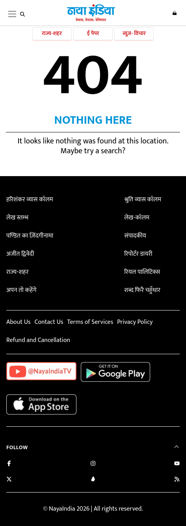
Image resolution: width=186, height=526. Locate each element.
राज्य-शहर (52, 33)
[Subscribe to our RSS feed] (177, 480)
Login (174, 13)
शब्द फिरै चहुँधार (142, 290)
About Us (18, 322)
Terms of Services (90, 322)
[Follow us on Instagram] (93, 464)
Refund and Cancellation (38, 340)
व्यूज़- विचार (134, 33)
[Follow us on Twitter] (9, 480)
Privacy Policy (135, 322)
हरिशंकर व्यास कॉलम (29, 199)
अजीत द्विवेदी (20, 254)
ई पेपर (93, 33)
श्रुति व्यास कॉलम (142, 199)
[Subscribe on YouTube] (177, 464)
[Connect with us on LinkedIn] (93, 480)
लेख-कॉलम (136, 217)
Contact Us (48, 322)
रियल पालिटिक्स (142, 272)
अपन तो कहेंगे (21, 290)
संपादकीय (135, 235)
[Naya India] (91, 20)
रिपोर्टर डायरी (138, 254)
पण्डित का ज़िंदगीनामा (29, 235)
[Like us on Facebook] (9, 464)
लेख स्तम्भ (17, 217)
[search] (22, 14)
